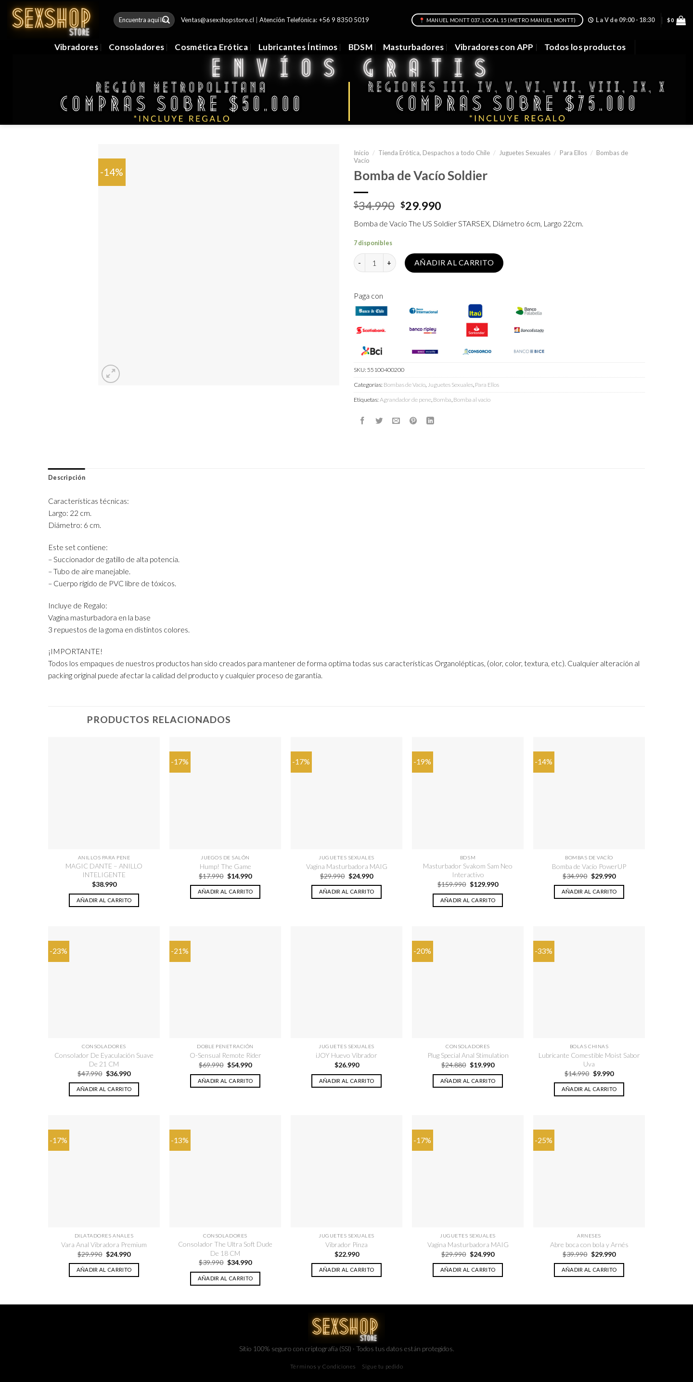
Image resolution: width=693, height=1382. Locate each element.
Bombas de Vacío (404, 384)
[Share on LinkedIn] (430, 420)
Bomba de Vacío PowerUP (589, 866)
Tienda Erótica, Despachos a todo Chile (434, 153)
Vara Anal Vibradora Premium (104, 1244)
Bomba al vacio (471, 399)
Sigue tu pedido (382, 1366)
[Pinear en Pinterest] (413, 420)
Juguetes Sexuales (525, 153)
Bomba (442, 399)
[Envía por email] (396, 420)
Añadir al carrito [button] (104, 900)
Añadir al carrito (454, 262)
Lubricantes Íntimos (298, 47)
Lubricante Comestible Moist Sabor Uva (589, 1059)
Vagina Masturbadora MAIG (346, 866)
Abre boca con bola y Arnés (589, 1244)
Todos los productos (585, 47)
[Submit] (166, 20)
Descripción (66, 477)
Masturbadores (413, 47)
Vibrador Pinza (346, 1244)
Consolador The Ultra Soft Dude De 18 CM (225, 1248)
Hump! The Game (225, 866)
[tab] (66, 477)
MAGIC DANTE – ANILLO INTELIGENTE (103, 870)
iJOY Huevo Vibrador (346, 1055)
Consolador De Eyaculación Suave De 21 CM (104, 1059)
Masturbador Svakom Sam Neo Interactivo (468, 870)
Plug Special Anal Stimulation (468, 1055)
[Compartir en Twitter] (379, 420)
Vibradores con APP (494, 47)
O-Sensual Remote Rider (225, 1055)
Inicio (361, 153)
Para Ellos (573, 153)
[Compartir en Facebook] (362, 420)
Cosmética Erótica (211, 47)
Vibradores (76, 47)
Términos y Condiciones (323, 1366)
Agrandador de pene (405, 399)
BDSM (360, 47)
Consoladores (136, 47)
